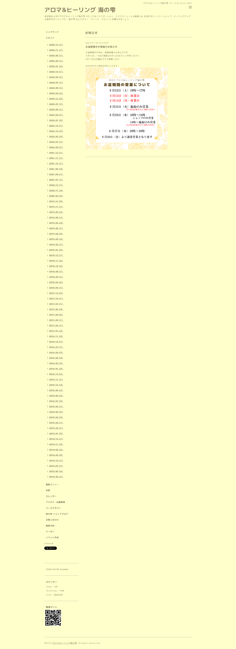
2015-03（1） (56, 422)
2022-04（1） (56, 147)
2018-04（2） (56, 282)
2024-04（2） (56, 93)
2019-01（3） (56, 250)
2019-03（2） (56, 239)
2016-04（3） (56, 352)
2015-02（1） (56, 428)
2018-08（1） (56, 271)
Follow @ (48, 543)
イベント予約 (52, 537)
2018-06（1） (56, 277)
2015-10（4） (56, 385)
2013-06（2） (56, 471)
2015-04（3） (56, 417)
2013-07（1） (56, 466)
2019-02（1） (56, 244)
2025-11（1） (56, 50)
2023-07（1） (56, 104)
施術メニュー (52, 484)
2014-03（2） (56, 449)
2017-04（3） (56, 314)
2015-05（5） (56, 412)
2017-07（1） (56, 304)
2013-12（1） (56, 460)
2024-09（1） (56, 77)
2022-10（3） (56, 131)
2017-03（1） (56, 320)
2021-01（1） (56, 179)
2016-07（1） (56, 347)
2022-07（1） (56, 142)
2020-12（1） (56, 185)
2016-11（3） (56, 336)
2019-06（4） (56, 223)
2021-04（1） (56, 174)
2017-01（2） (56, 331)
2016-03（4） (56, 358)
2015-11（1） (56, 379)
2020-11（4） (56, 190)
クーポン (50, 531)
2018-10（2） (56, 266)
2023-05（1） (56, 109)
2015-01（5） (56, 433)
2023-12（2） (56, 98)
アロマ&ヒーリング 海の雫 (80, 10)
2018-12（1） (56, 255)
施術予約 (50, 525)
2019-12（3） (56, 201)
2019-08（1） (56, 217)
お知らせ (50, 37)
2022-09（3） (56, 136)
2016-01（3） (56, 368)
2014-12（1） (56, 439)
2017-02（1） (56, 325)
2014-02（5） (56, 455)
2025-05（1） (56, 61)
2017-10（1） (56, 298)
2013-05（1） (56, 476)
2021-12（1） (56, 152)
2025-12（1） (56, 44)
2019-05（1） (56, 228)
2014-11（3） (56, 444)
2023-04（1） (56, 115)
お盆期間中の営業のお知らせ (102, 46)
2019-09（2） (56, 212)
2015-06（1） (56, 406)
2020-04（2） (56, 196)
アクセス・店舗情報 (55, 502)
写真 (48, 490)
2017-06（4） (56, 309)
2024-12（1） (56, 71)
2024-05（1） (56, 88)
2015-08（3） (56, 395)
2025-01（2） (56, 66)
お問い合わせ (52, 519)
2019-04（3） (56, 233)
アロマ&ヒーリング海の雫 (64, 643)
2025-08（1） (56, 55)
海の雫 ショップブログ (57, 514)
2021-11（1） (56, 158)
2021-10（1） (56, 163)
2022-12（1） (56, 125)
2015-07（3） (56, 401)
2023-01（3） (56, 120)
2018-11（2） (56, 260)
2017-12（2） (56, 293)
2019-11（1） (56, 206)
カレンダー (51, 496)
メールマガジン (53, 508)
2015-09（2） (56, 390)
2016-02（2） (56, 363)
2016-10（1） (56, 341)
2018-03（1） (56, 287)
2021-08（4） (56, 169)
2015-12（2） (56, 374)
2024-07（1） (56, 82)
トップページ (52, 32)
